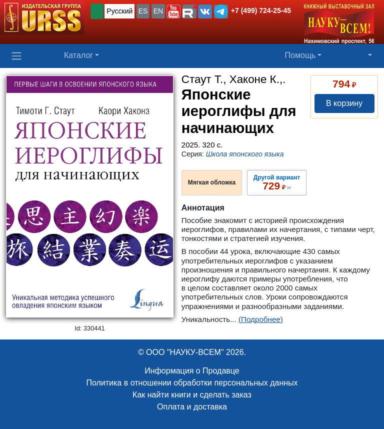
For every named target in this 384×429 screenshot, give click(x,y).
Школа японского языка (245, 154)
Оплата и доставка (192, 406)
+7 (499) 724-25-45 (261, 10)
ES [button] (143, 11)
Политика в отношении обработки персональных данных (192, 382)
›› (277, 183)
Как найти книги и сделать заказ (192, 394)
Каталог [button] (78, 55)
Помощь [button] (300, 55)
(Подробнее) (260, 319)
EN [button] (158, 11)
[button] (173, 11)
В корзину (344, 103)
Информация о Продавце (191, 370)
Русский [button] (119, 11)
